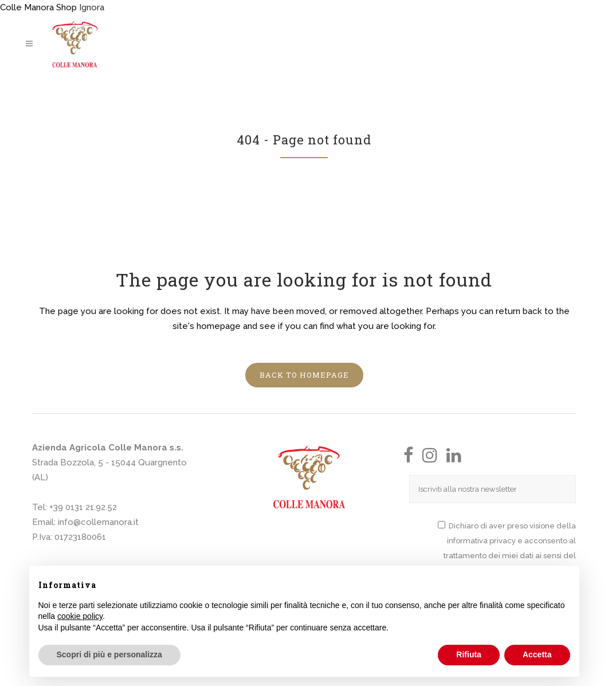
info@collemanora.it (98, 522)
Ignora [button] (91, 7)
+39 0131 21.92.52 (83, 507)
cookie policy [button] (80, 616)
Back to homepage (304, 375)
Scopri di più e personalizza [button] (109, 654)
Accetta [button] (537, 654)
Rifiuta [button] (468, 654)
